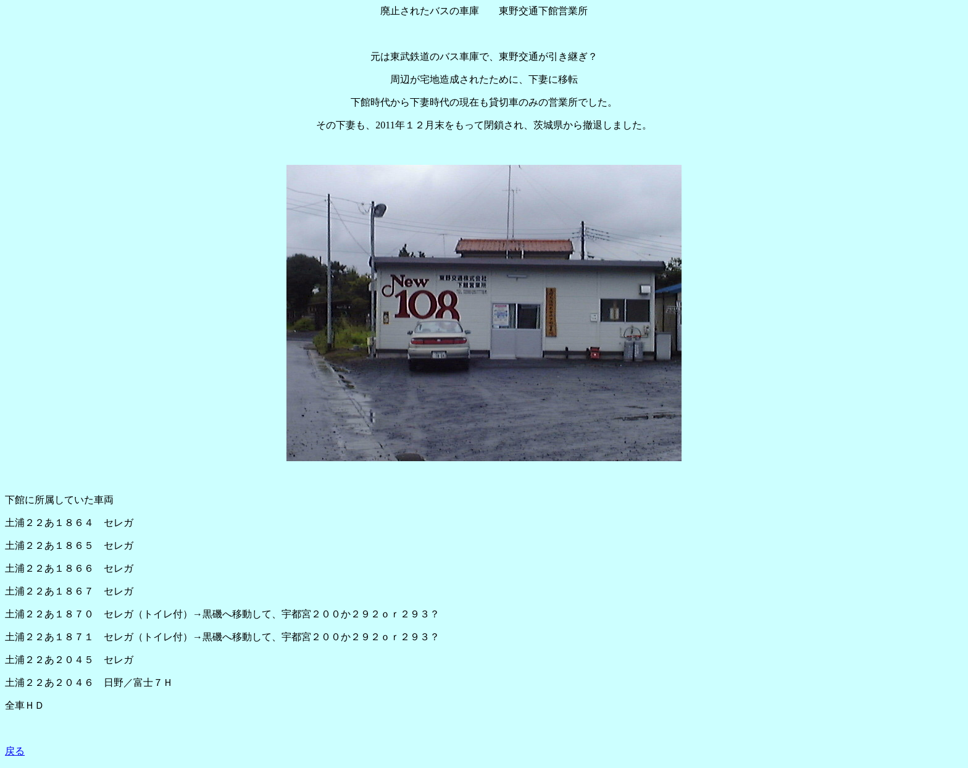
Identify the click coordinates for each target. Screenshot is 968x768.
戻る (15, 751)
